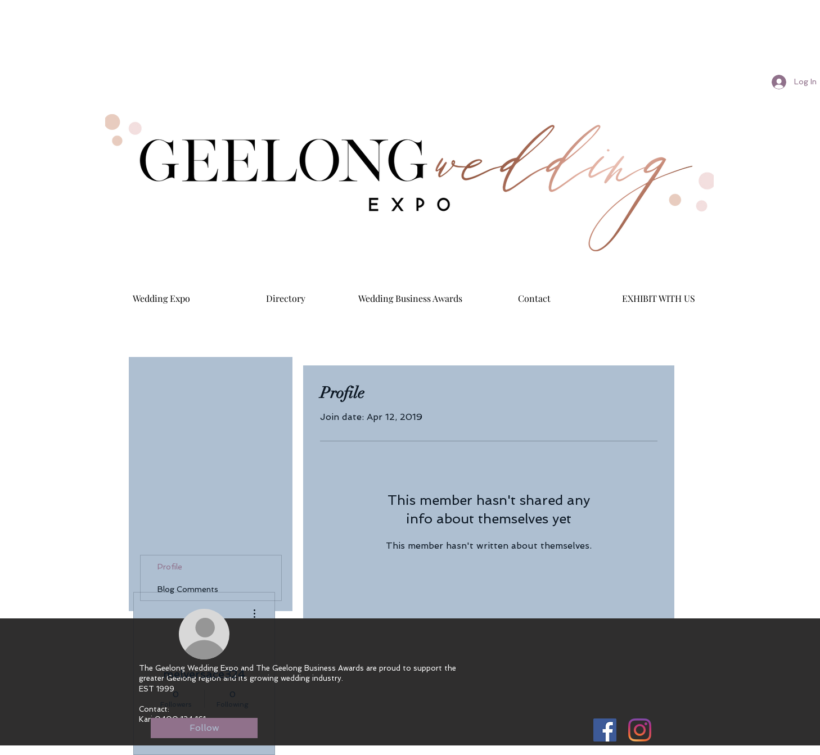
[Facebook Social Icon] (604, 730)
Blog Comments (187, 589)
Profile (169, 566)
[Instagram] (639, 730)
